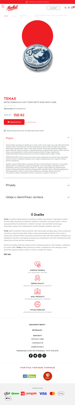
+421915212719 (37, 343)
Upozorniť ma (14, 122)
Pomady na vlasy (23, 16)
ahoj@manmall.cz (37, 347)
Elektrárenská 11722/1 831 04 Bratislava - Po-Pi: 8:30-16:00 (37, 351)
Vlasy (14, 16)
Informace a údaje (37, 339)
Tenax (10, 98)
